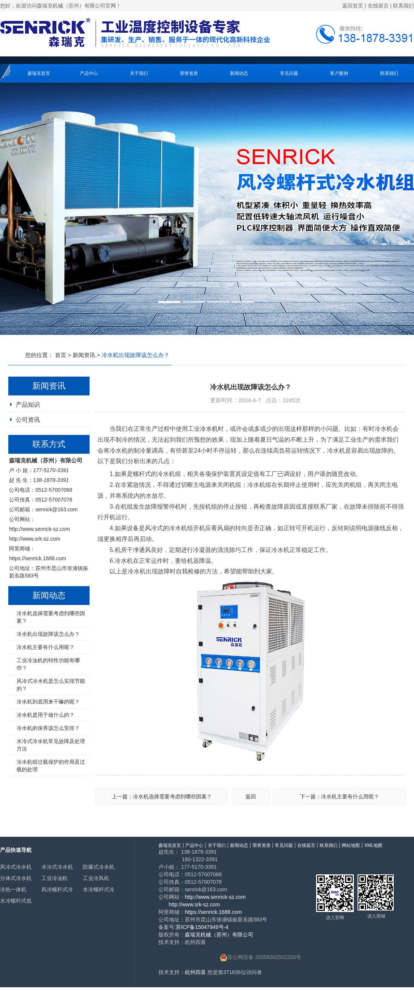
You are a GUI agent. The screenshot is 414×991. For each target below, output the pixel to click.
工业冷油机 (54, 878)
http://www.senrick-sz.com (39, 529)
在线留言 (378, 6)
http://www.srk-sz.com (34, 539)
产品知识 (28, 404)
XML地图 (373, 845)
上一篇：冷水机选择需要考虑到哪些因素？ (162, 796)
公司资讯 (28, 419)
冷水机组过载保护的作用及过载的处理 (51, 765)
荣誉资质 (189, 73)
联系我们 (403, 6)
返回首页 (352, 6)
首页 (60, 355)
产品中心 (89, 73)
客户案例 (339, 73)
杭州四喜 (195, 972)
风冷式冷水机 (16, 867)
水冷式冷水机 (57, 867)
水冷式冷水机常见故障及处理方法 (51, 745)
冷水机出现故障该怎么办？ (48, 634)
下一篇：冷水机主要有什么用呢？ (339, 796)
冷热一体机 (13, 889)
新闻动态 (239, 73)
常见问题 (289, 73)
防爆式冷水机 (98, 867)
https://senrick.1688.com (37, 558)
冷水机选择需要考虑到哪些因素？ (51, 617)
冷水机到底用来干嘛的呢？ (48, 702)
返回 (250, 796)
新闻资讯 (84, 355)
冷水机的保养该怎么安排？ (48, 728)
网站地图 (351, 845)
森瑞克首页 (38, 73)
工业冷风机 (96, 878)
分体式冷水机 (16, 878)
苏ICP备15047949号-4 (202, 927)
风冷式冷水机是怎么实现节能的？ (51, 685)
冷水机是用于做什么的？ (46, 715)
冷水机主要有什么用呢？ (46, 647)
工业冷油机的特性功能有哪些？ (48, 664)
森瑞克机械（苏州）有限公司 (219, 935)
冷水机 (209, 429)
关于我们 (139, 73)
